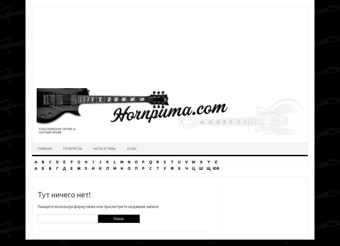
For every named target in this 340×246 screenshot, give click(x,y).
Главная (44, 148)
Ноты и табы (105, 148)
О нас (132, 148)
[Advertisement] (170, 44)
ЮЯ (216, 168)
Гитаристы (72, 148)
